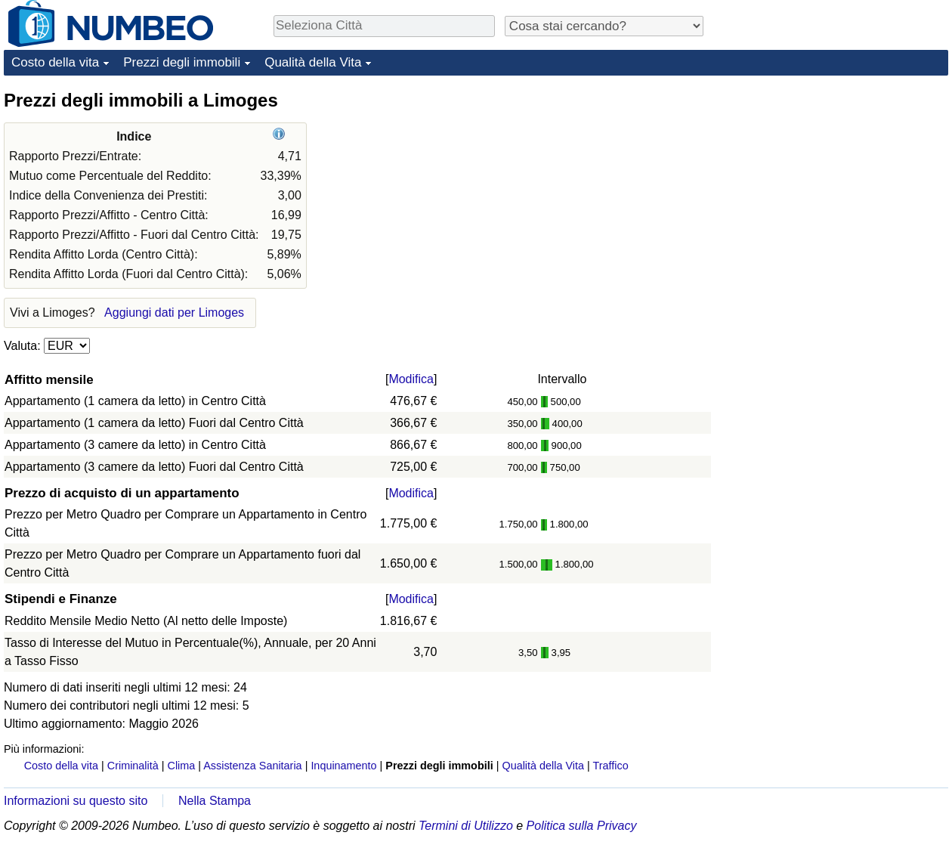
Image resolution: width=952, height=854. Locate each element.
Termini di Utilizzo (466, 825)
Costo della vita (55, 62)
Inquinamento (343, 766)
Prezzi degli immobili (181, 62)
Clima (182, 766)
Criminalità (133, 766)
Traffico (610, 766)
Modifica (411, 379)
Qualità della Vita (312, 62)
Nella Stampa (214, 800)
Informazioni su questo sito (75, 800)
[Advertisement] (799, 315)
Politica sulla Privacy (582, 825)
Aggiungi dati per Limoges (174, 312)
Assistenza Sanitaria (252, 766)
